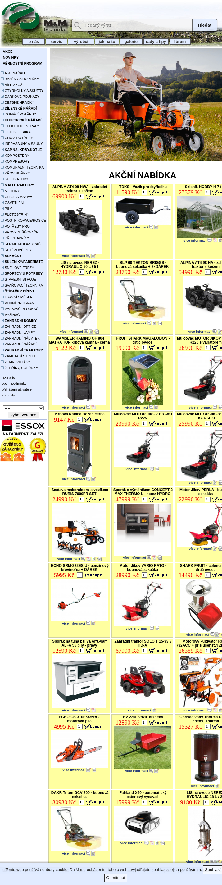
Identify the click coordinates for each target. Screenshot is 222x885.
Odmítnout (115, 877)
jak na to (106, 41)
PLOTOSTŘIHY (15, 214)
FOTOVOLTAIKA (16, 132)
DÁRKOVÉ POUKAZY (20, 96)
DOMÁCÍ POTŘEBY (18, 114)
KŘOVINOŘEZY (15, 173)
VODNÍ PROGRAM (17, 303)
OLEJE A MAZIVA (16, 197)
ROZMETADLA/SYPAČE (22, 244)
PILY (6, 208)
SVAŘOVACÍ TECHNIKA (22, 285)
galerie (131, 41)
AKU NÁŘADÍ (13, 73)
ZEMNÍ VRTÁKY (15, 362)
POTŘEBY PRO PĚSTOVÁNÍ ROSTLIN (19, 226)
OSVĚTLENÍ (12, 203)
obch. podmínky (13, 383)
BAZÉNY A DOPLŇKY (20, 79)
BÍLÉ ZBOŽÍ (12, 85)
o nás (33, 41)
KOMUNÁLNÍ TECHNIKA (22, 167)
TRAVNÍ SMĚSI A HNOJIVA (16, 297)
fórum (180, 41)
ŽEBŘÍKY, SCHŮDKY (19, 368)
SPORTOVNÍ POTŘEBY (22, 273)
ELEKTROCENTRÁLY (20, 126)
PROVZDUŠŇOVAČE (20, 232)
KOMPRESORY (15, 161)
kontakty (8, 395)
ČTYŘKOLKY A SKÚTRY (22, 91)
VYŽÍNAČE (11, 315)
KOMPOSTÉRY (15, 155)
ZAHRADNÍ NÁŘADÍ (19, 344)
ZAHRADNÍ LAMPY (18, 332)
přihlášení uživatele (16, 389)
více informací (73, 256)
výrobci (81, 41)
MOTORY (10, 191)
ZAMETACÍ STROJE (19, 356)
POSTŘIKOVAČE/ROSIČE (23, 220)
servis (56, 41)
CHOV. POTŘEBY (17, 138)
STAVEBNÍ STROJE (18, 279)
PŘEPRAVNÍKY (15, 238)
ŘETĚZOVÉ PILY (16, 250)
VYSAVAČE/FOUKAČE (21, 309)
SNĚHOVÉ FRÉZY (17, 267)
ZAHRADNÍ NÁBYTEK (20, 338)
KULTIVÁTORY (15, 179)
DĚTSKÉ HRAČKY (17, 102)
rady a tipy (156, 41)
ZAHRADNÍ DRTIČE (18, 326)
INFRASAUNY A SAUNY (22, 144)
